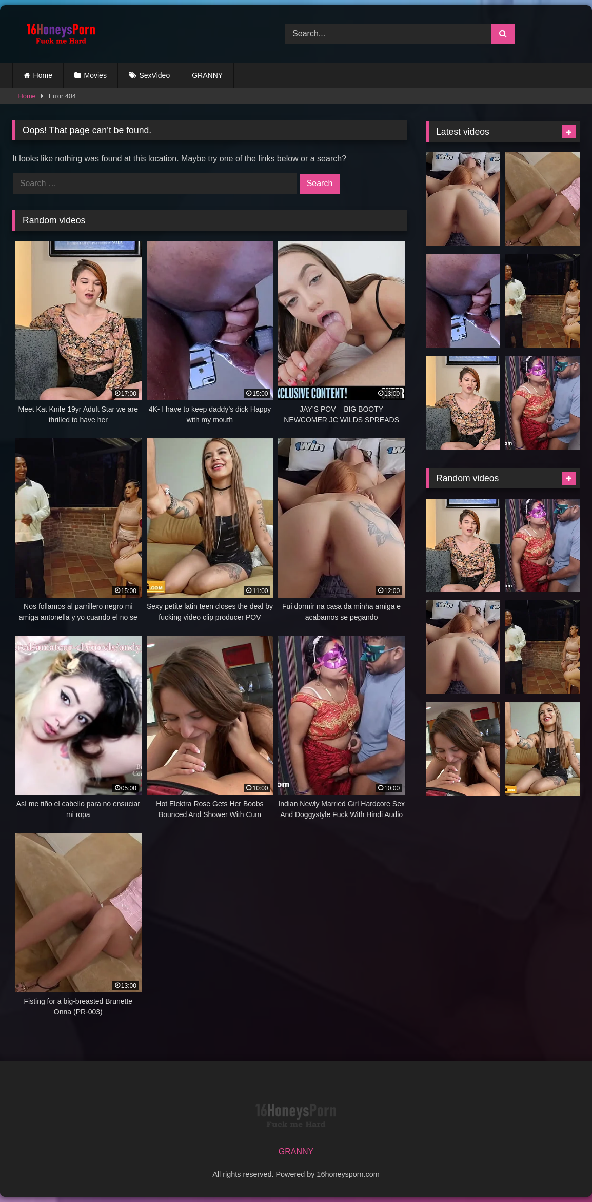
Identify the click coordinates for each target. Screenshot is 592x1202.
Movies (95, 75)
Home (42, 75)
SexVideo (155, 75)
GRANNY (207, 75)
